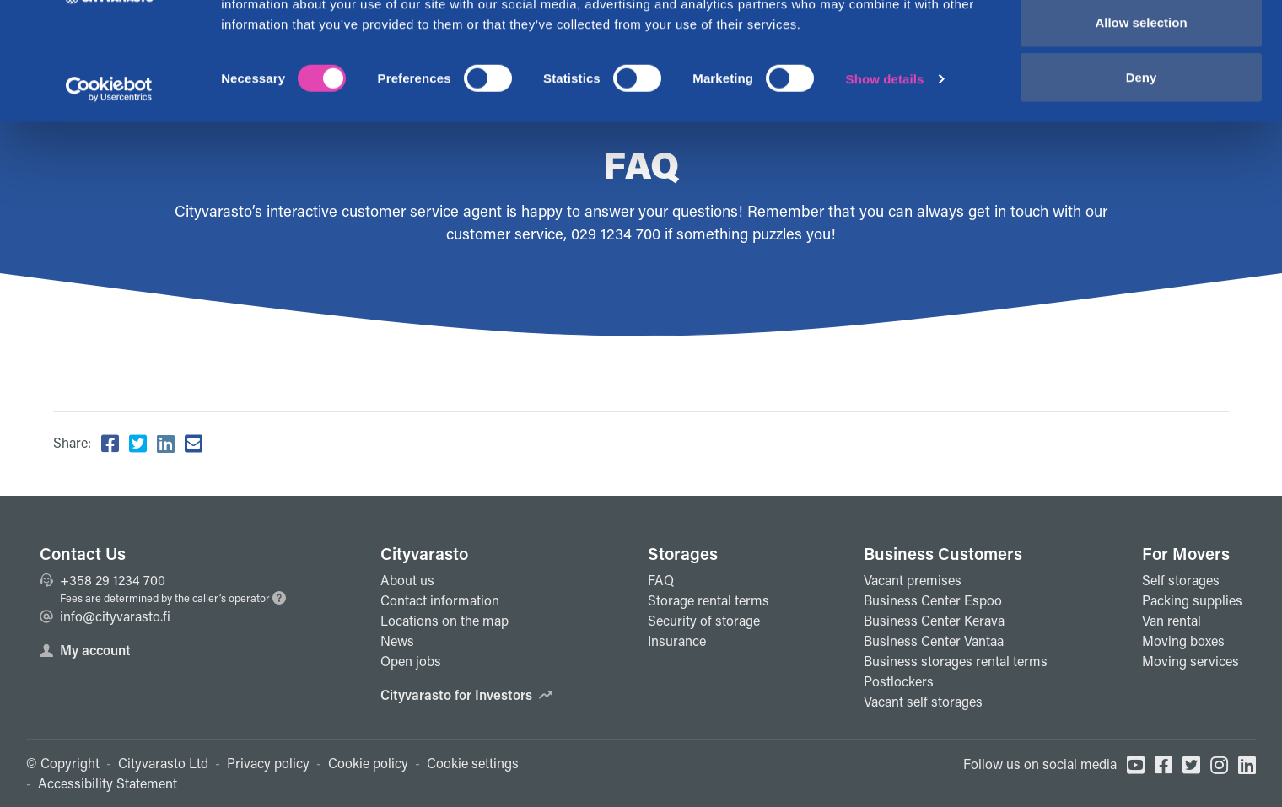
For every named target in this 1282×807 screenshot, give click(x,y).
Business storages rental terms (956, 661)
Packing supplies (1192, 600)
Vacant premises (913, 580)
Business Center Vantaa (934, 640)
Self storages (1181, 580)
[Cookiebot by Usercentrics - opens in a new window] (109, 167)
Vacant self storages (923, 701)
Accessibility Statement (107, 783)
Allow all (1141, 44)
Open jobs (410, 661)
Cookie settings (473, 763)
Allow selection (1141, 100)
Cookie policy (368, 763)
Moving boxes (1183, 640)
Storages (683, 553)
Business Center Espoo (933, 600)
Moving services (1190, 661)
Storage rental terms (708, 600)
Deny (1141, 155)
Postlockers (899, 681)
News (397, 640)
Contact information (439, 600)
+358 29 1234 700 (102, 580)
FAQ (661, 580)
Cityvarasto (424, 553)
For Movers (1186, 553)
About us (407, 580)
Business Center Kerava (934, 620)
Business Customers (943, 553)
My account (85, 650)
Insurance (677, 640)
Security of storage (704, 620)
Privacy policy (268, 763)
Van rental (1171, 620)
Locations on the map (444, 620)
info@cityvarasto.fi (105, 616)
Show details (885, 156)
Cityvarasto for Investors (466, 694)
